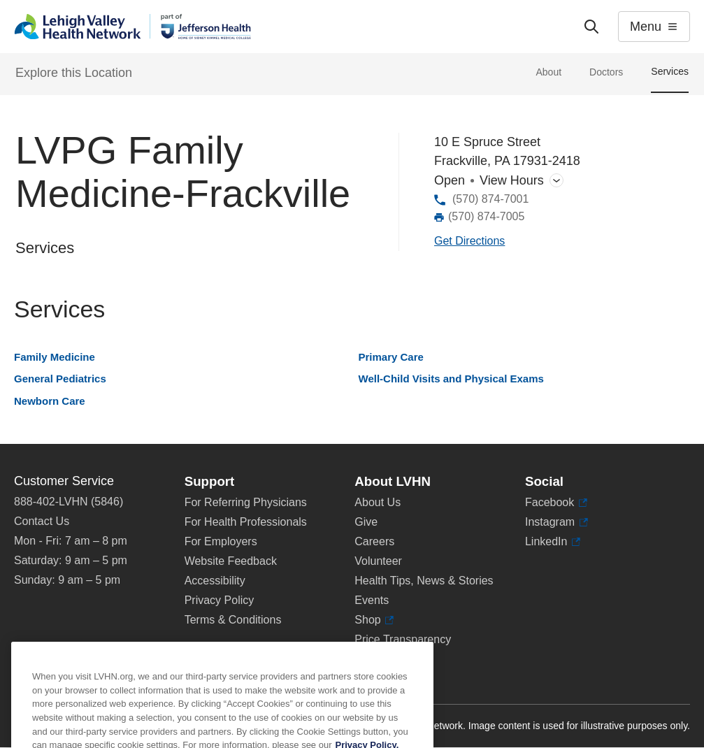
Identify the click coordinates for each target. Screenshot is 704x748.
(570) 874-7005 (486, 216)
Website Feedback (231, 561)
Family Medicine (54, 357)
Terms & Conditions (233, 620)
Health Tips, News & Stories (423, 581)
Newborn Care (49, 401)
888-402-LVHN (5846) (68, 502)
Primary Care (391, 357)
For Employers (221, 541)
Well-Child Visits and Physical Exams (451, 378)
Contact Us (41, 521)
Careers (374, 541)
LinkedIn (552, 541)
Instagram (556, 522)
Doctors (606, 72)
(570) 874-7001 (490, 199)
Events (371, 600)
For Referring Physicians (246, 502)
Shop (374, 620)
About (548, 72)
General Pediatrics (60, 378)
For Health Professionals (246, 522)
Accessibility (215, 581)
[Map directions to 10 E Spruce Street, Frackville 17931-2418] (469, 241)
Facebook (556, 502)
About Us (377, 502)
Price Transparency (402, 639)
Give (366, 522)
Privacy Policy (219, 600)
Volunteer (378, 561)
